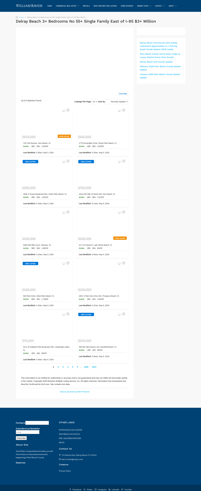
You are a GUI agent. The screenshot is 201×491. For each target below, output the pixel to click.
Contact (158, 6)
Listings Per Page (82, 101)
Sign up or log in (121, 35)
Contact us (63, 464)
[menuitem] (181, 6)
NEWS (61, 442)
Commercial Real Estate (66, 6)
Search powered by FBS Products (74, 392)
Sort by (101, 101)
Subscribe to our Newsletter (28, 428)
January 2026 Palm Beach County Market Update (160, 76)
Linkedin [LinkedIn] (114, 489)
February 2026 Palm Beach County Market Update (160, 68)
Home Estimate (127, 6)
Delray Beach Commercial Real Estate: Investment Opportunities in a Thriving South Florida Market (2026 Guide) (159, 46)
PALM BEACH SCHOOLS (69, 434)
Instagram (101, 489)
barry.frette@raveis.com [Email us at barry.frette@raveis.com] (72, 459)
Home (49, 6)
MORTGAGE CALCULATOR (70, 430)
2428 (86, 367)
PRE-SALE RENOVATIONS (70, 438)
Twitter (88, 489)
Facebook (75, 489)
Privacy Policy (65, 471)
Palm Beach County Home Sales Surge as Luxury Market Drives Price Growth (160, 55)
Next (94, 367)
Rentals (86, 6)
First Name (20, 423)
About (171, 6)
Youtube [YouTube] (126, 489)
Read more (20, 462)
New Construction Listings (105, 6)
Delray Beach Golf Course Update (156, 62)
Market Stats (142, 6)
